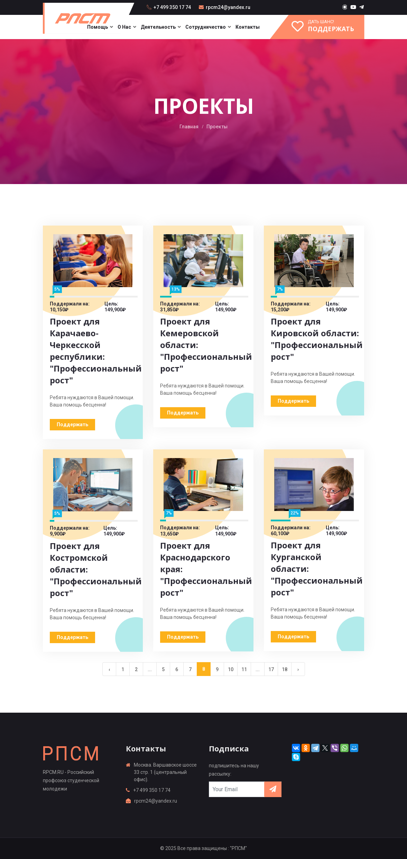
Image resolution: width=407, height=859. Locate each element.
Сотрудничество (205, 27)
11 (244, 669)
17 (271, 669)
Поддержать (72, 424)
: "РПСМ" (237, 848)
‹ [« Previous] (109, 669)
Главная (188, 126)
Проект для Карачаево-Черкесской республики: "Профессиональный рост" (96, 351)
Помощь (97, 27)
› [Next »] (298, 669)
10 (230, 669)
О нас (124, 27)
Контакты (247, 27)
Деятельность (158, 27)
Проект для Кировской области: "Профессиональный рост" (317, 339)
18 (284, 669)
